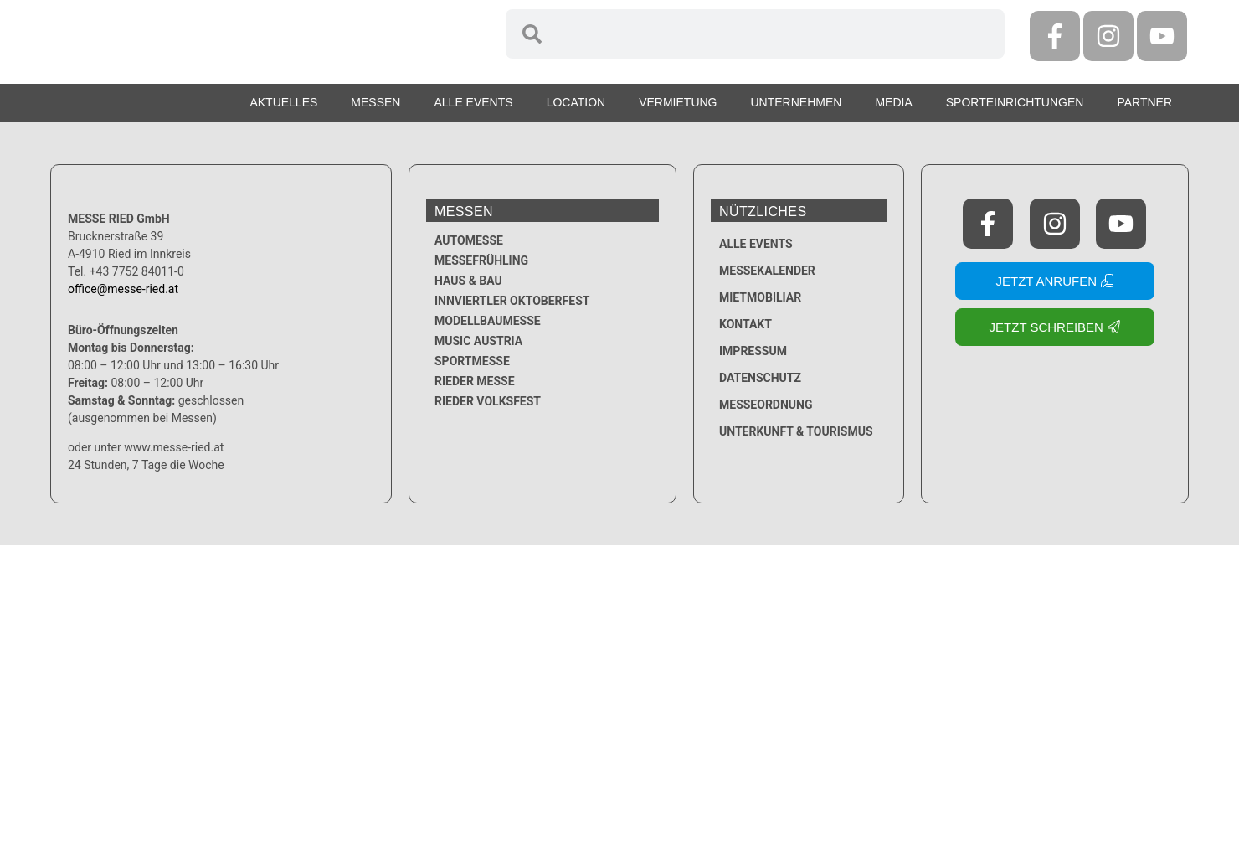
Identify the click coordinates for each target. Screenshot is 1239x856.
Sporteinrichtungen (1015, 102)
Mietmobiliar (760, 297)
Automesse (468, 240)
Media (893, 102)
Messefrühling (481, 260)
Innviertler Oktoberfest (511, 300)
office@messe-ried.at (123, 289)
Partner (1144, 102)
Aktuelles (283, 102)
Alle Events (473, 102)
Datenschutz (760, 377)
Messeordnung (766, 404)
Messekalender (767, 270)
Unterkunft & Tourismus (796, 431)
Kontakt (745, 324)
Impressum (753, 351)
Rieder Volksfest (487, 401)
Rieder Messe (474, 381)
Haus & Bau (468, 280)
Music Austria (478, 341)
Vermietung (678, 102)
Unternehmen (796, 102)
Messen (375, 102)
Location (576, 102)
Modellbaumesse (487, 320)
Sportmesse (472, 361)
